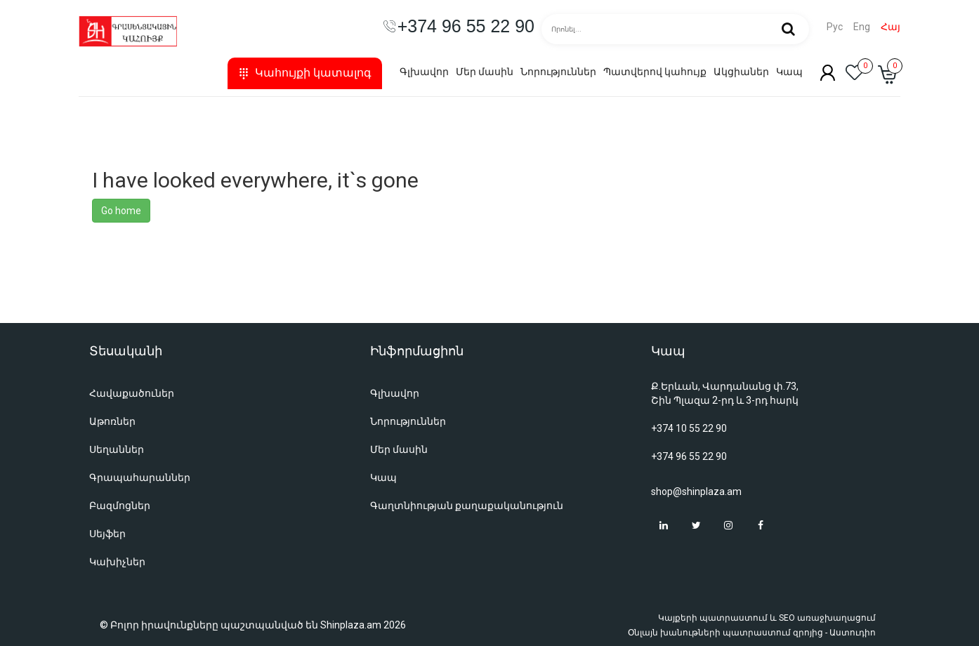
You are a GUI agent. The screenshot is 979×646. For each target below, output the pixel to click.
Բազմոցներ (119, 505)
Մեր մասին (484, 71)
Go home (121, 210)
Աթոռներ (112, 421)
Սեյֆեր (107, 533)
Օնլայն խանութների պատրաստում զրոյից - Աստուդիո (752, 633)
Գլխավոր (424, 71)
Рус (835, 27)
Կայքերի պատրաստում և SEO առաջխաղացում (767, 618)
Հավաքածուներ (131, 393)
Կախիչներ (117, 561)
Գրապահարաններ (139, 477)
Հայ (890, 27)
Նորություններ (558, 71)
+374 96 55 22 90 (689, 456)
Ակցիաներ (741, 71)
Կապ (789, 71)
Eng (861, 27)
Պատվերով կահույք (655, 71)
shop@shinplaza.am (696, 491)
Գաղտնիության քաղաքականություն (466, 505)
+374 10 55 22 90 (689, 428)
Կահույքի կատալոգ (305, 72)
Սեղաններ (116, 449)
